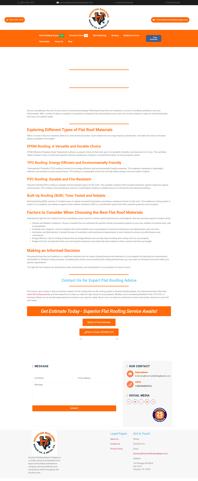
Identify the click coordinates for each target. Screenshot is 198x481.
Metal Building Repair (51, 35)
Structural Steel (78, 35)
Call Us (138, 382)
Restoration (44, 41)
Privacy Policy (116, 449)
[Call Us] (130, 384)
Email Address (141, 372)
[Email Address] (130, 373)
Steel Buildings (99, 35)
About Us (59, 41)
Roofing (115, 35)
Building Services (131, 35)
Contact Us (115, 444)
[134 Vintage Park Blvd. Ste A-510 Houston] (86, 453)
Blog (70, 41)
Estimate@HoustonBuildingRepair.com (150, 453)
